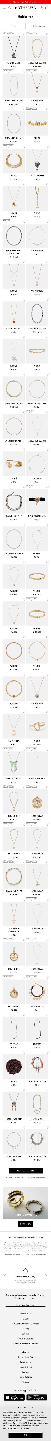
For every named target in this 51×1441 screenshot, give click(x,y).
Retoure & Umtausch (25, 1338)
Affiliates (25, 1381)
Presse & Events (25, 1366)
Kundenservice (25, 1313)
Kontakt (25, 1318)
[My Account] (42, 7)
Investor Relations (25, 1377)
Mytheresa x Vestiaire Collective (25, 1343)
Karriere (25, 1372)
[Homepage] (25, 7)
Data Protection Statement (18, 1428)
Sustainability (25, 1362)
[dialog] (25, 1424)
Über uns (25, 1351)
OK (25, 1435)
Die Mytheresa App (25, 1357)
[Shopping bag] (46, 7)
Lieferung (25, 1333)
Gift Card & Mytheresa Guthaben (25, 1323)
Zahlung (25, 1328)
